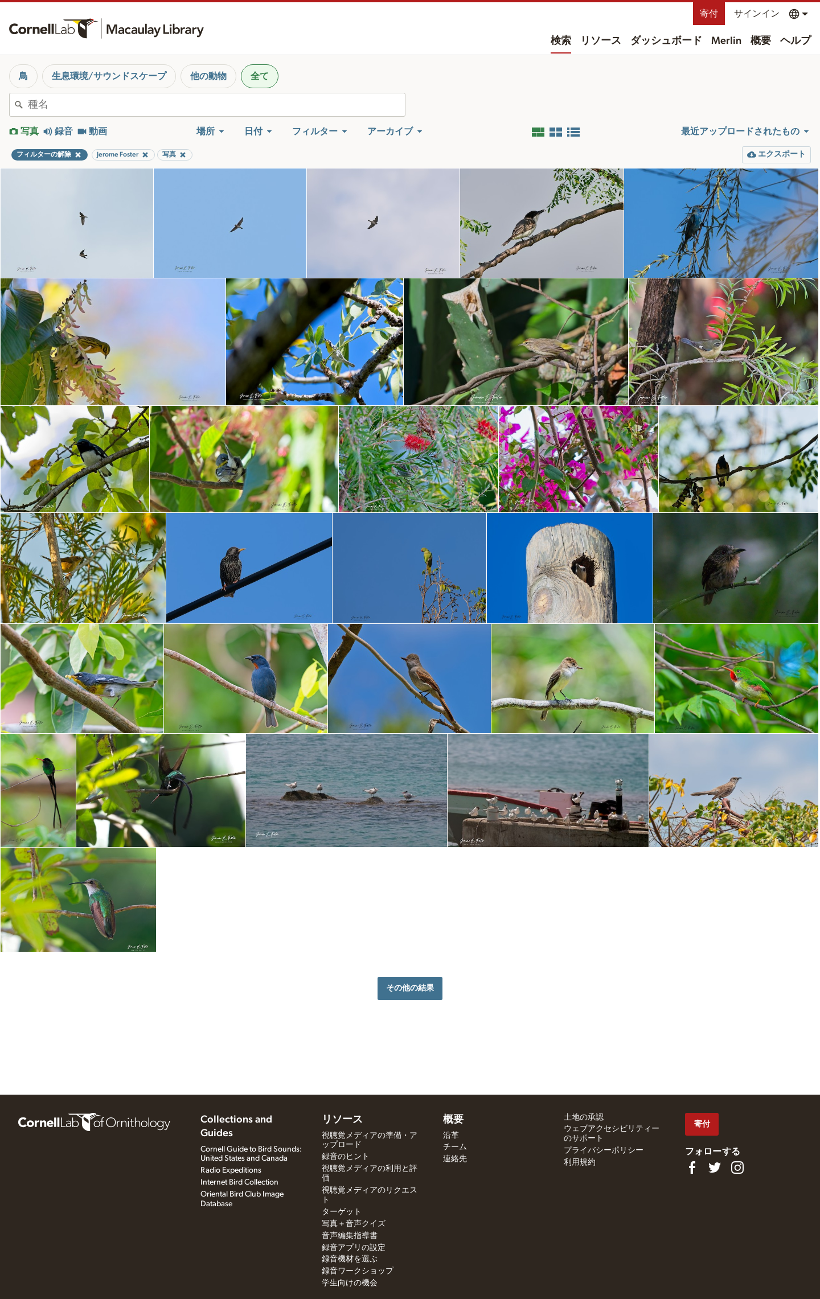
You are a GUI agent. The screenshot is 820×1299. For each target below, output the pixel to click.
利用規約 (580, 1162)
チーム (455, 1147)
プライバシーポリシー (603, 1150)
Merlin (726, 41)
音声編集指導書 (350, 1236)
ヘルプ (795, 41)
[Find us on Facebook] (692, 1167)
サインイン (757, 13)
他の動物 (208, 76)
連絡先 (455, 1159)
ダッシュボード (666, 41)
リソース (600, 41)
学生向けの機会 (350, 1283)
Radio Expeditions (230, 1170)
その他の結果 (410, 988)
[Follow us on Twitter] (714, 1167)
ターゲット (342, 1212)
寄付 (709, 13)
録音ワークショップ (357, 1271)
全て (260, 76)
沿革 (451, 1136)
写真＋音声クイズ (354, 1224)
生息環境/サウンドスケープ (109, 76)
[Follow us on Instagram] (737, 1167)
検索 (561, 41)
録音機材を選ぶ (350, 1259)
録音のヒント (346, 1157)
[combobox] (216, 104)
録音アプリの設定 (354, 1248)
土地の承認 (584, 1117)
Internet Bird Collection (239, 1182)
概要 (761, 41)
